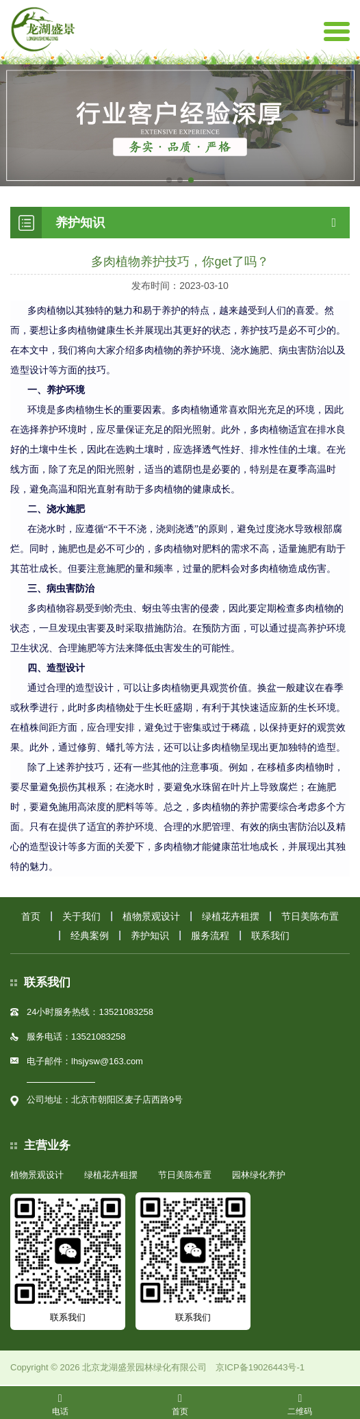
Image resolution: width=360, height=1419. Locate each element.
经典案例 (89, 935)
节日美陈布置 (310, 916)
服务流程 (210, 935)
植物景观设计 (151, 916)
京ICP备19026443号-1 (260, 1367)
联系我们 (270, 935)
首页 (30, 916)
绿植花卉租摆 (230, 916)
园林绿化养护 (258, 1175)
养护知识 (150, 935)
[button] (169, 180)
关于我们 (81, 916)
